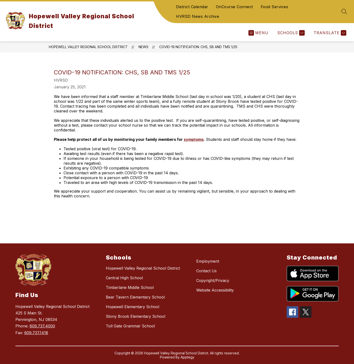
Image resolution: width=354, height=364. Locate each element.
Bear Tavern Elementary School (135, 297)
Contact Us (206, 270)
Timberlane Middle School (130, 287)
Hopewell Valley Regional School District (88, 47)
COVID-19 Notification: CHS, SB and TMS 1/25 (198, 47)
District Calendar (192, 6)
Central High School (124, 277)
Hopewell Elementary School (132, 306)
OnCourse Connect (234, 6)
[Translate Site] (329, 33)
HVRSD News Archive (197, 16)
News (143, 47)
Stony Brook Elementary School (135, 316)
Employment (207, 261)
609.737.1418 (36, 332)
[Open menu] (258, 33)
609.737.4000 (42, 326)
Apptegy (187, 357)
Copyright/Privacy (212, 280)
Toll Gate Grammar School (130, 326)
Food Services (274, 6)
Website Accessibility (215, 290)
